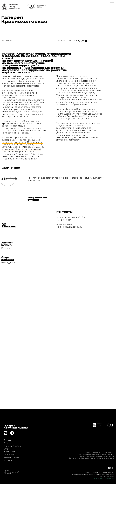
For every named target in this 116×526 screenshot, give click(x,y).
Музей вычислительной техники (11, 513)
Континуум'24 (9, 149)
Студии (6, 490)
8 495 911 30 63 (64, 224)
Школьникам (9, 493)
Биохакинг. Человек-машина (26, 146)
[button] (7, 243)
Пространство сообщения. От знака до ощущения (22, 143)
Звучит (5, 146)
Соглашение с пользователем (103, 520)
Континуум (20, 142)
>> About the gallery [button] (72, 40)
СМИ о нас (9, 496)
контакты (64, 211)
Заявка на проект (12, 499)
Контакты (8, 502)
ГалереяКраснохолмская (16, 468)
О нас (6, 484)
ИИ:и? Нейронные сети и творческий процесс (18, 152)
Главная (7, 482)
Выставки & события (13, 487)
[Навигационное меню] (112, 4)
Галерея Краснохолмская (24, 19)
